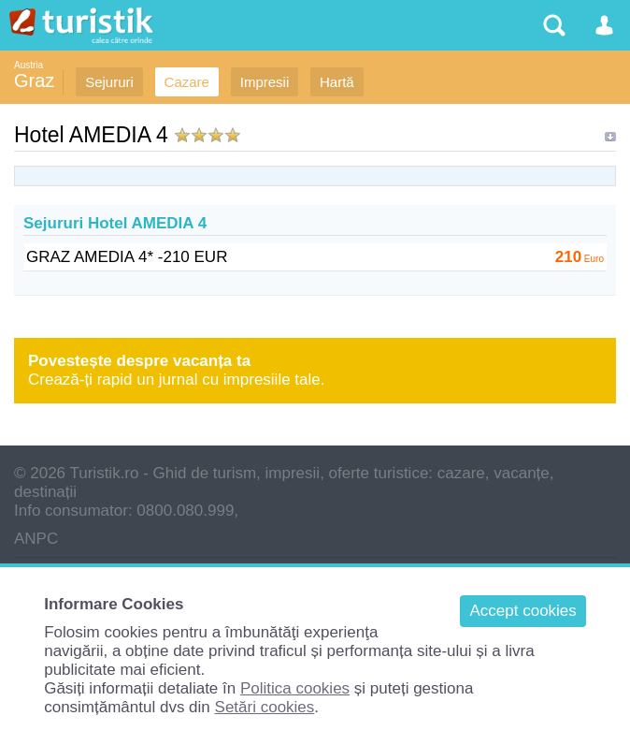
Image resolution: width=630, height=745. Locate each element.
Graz (34, 80)
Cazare (187, 82)
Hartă (337, 82)
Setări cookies (265, 707)
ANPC (36, 539)
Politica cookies (295, 688)
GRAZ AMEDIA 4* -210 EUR (126, 257)
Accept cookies (522, 611)
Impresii (265, 82)
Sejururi (109, 82)
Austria (28, 65)
